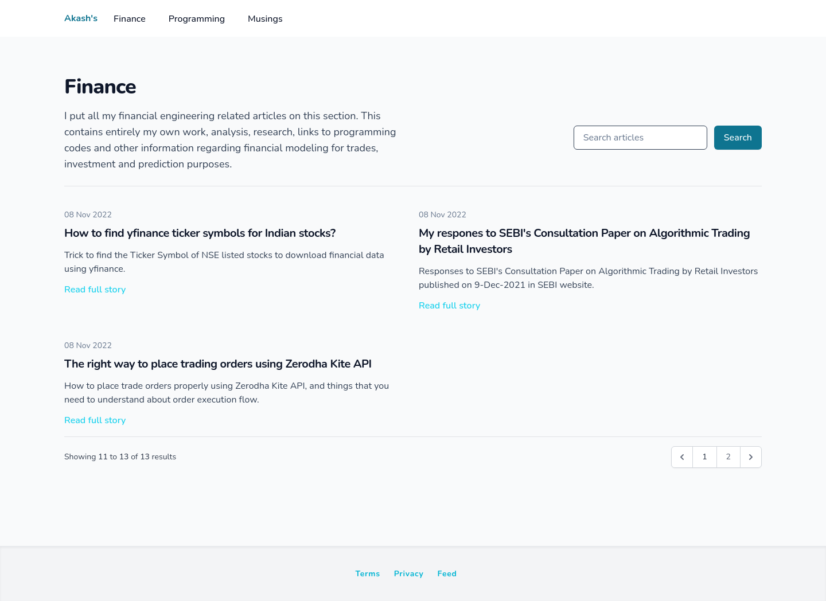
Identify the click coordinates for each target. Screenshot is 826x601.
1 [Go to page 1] (704, 456)
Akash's (81, 18)
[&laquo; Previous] (682, 457)
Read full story (95, 289)
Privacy (409, 573)
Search (738, 137)
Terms (367, 573)
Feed (447, 573)
